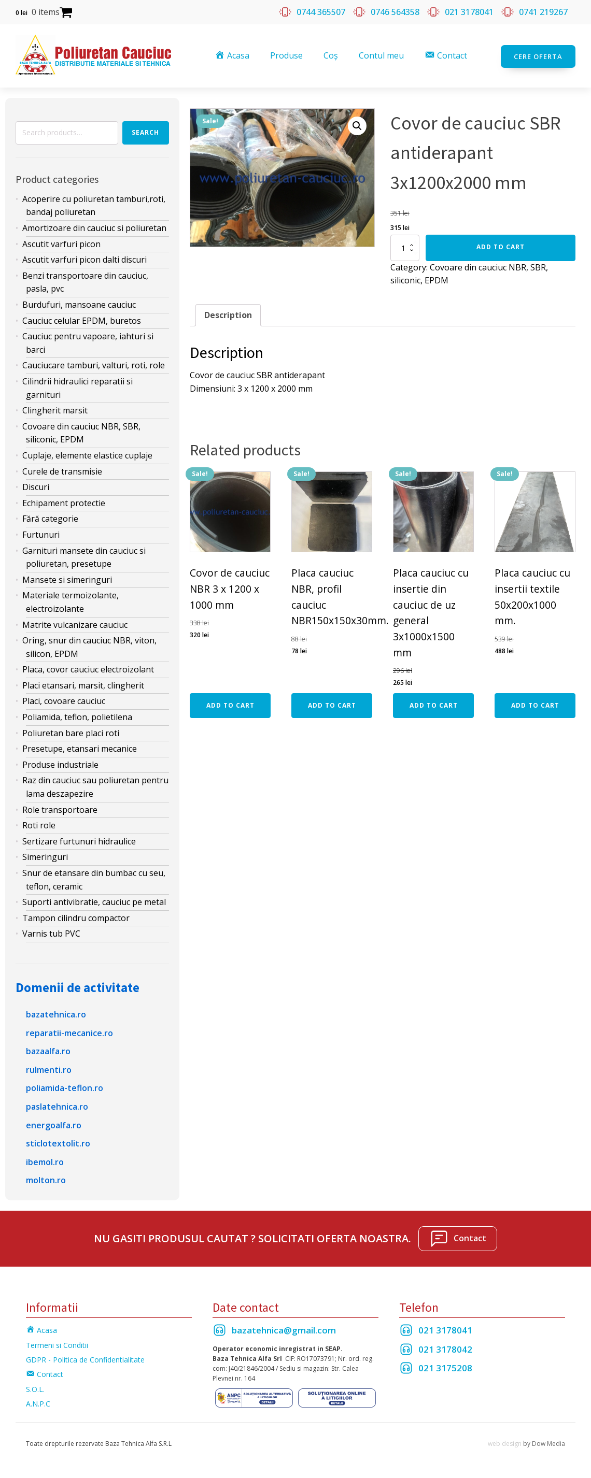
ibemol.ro (45, 1160)
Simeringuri (45, 856)
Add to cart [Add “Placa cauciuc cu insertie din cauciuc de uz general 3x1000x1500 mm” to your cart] (434, 703)
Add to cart (500, 245)
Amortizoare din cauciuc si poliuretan (94, 227)
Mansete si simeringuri (67, 578)
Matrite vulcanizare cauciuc (75, 623)
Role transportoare (59, 808)
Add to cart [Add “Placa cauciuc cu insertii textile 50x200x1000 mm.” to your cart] (535, 703)
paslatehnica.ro (57, 1105)
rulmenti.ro (49, 1068)
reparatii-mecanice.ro (69, 1031)
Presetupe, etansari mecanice (79, 747)
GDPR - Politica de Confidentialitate (85, 1359)
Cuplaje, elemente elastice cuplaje (87, 454)
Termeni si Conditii (57, 1343)
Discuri (35, 486)
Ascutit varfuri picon (61, 242)
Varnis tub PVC (51, 932)
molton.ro (46, 1179)
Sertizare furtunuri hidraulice (79, 839)
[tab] (228, 314)
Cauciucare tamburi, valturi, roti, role (93, 364)
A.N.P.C (38, 1403)
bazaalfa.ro (48, 1050)
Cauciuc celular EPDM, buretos (81, 319)
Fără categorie (50, 517)
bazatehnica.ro (56, 1012)
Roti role (38, 824)
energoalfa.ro (53, 1123)
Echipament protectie (63, 501)
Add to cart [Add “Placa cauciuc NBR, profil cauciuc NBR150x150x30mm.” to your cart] (332, 703)
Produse (287, 55)
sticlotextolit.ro (58, 1142)
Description (228, 313)
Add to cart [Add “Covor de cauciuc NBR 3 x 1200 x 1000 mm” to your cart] (230, 703)
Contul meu (381, 55)
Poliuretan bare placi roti (70, 731)
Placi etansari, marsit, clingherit (83, 684)
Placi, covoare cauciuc (63, 700)
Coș (331, 55)
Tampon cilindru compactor (76, 916)
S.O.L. (35, 1388)
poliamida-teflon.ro (64, 1087)
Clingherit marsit (55, 409)
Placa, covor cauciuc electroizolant (88, 668)
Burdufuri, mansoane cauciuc (79, 303)
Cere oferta (538, 55)
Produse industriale (60, 763)
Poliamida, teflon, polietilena (77, 716)
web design (505, 1442)
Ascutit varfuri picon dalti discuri (84, 258)
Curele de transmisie (62, 470)
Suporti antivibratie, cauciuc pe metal (94, 901)
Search (145, 131)
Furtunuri (41, 533)
